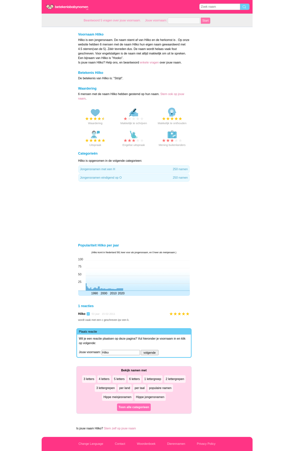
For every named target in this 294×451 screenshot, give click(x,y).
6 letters (134, 379)
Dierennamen (176, 443)
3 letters (89, 379)
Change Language (91, 443)
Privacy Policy (206, 443)
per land (124, 388)
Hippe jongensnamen (150, 397)
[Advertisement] (57, 83)
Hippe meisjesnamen (117, 397)
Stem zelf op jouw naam (120, 428)
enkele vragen (149, 62)
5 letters (119, 379)
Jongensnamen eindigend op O (134, 177)
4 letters (104, 379)
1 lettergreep (152, 379)
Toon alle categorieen (133, 407)
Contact (120, 443)
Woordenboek (146, 443)
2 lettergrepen (175, 379)
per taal (140, 388)
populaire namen (160, 388)
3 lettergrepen (105, 388)
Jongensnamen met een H (134, 169)
